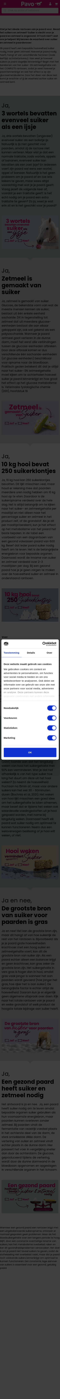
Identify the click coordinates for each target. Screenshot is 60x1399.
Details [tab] (31, 652)
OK (30, 752)
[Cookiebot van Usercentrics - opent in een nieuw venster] (42, 644)
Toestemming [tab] (11, 652)
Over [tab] (49, 652)
